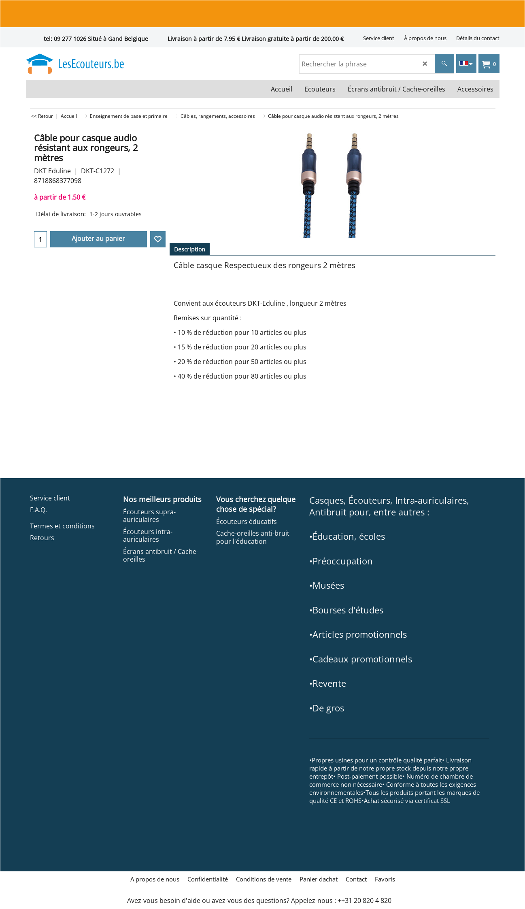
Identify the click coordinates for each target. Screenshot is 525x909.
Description (189, 249)
